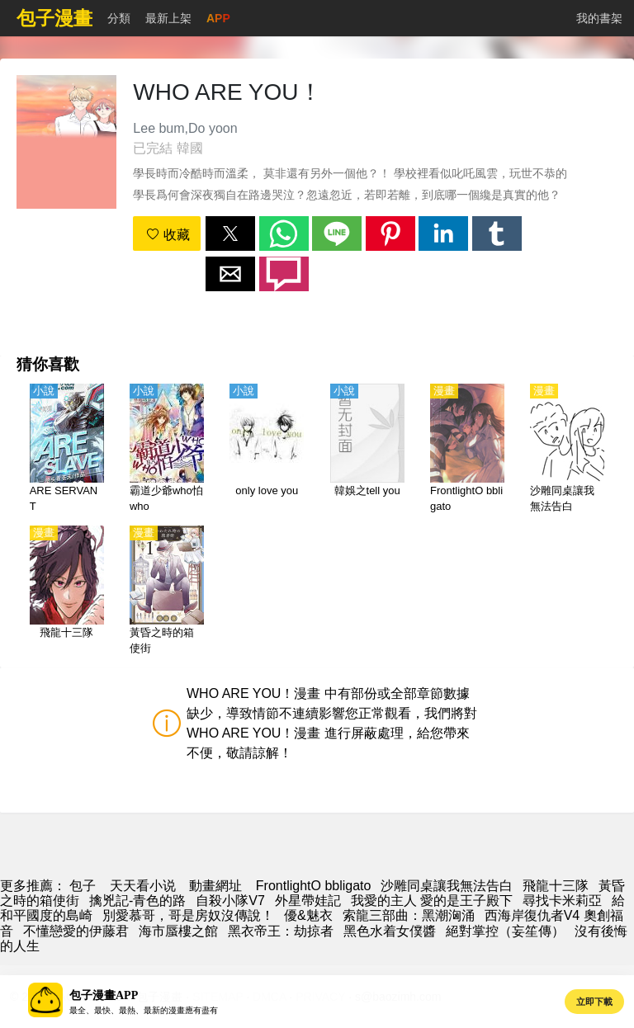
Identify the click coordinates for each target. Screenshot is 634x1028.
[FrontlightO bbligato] (467, 450)
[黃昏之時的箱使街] (167, 592)
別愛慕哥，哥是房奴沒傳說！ (188, 915)
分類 (118, 18)
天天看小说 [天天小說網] (143, 886)
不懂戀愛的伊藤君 (76, 931)
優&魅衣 (308, 915)
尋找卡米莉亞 (562, 901)
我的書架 (599, 18)
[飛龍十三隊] (67, 592)
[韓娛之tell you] (367, 450)
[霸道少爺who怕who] (167, 450)
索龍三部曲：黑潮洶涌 (409, 915)
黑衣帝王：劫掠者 (281, 931)
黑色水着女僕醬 (389, 931)
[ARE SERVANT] (67, 450)
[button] (230, 233)
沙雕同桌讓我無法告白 (447, 886)
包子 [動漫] (82, 886)
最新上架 (168, 18)
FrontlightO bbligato (313, 886)
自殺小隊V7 (230, 901)
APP (218, 18)
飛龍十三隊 (556, 886)
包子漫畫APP (103, 995)
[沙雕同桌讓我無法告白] (567, 450)
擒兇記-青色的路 (137, 901)
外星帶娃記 (308, 901)
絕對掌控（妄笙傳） (505, 931)
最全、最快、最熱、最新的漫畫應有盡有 (143, 1010)
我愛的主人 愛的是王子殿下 (432, 901)
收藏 (167, 235)
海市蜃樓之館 (178, 931)
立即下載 (594, 1002)
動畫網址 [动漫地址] (215, 886)
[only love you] (266, 450)
